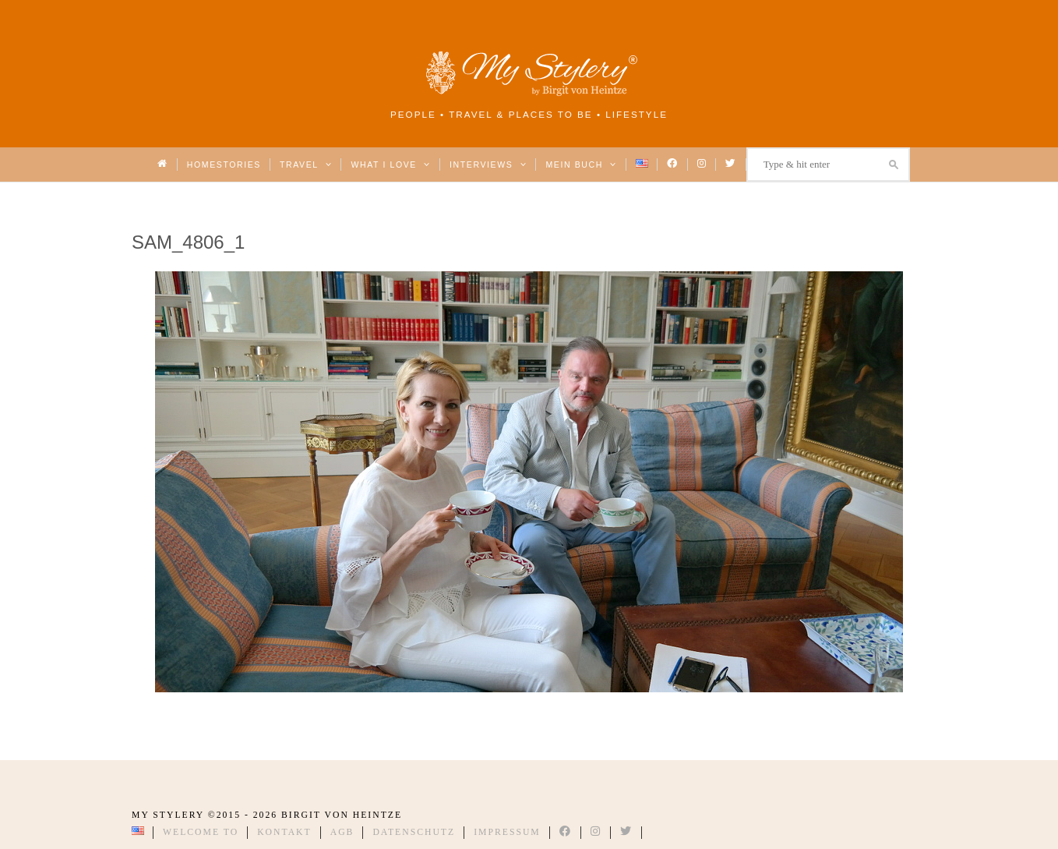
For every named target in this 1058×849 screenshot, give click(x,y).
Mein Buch (581, 164)
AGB (342, 832)
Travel (306, 164)
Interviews (488, 164)
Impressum (507, 832)
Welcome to (200, 832)
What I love (391, 164)
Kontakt (284, 832)
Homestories (224, 164)
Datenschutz (413, 832)
